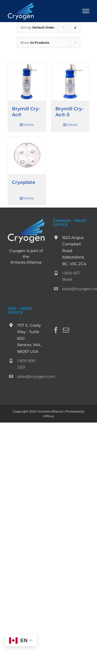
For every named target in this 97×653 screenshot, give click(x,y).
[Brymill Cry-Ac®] (27, 82)
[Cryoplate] (27, 155)
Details (28, 125)
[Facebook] (56, 330)
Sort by (37, 27)
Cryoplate (23, 182)
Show (34, 42)
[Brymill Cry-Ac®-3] (70, 82)
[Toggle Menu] (86, 11)
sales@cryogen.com (75, 288)
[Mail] (66, 330)
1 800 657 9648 (71, 276)
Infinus (48, 416)
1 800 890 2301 (26, 364)
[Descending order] (75, 27)
